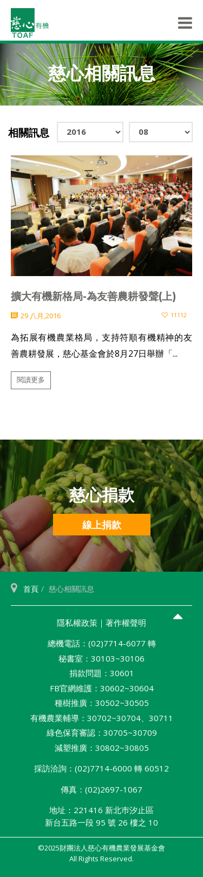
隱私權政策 (77, 622)
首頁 (30, 589)
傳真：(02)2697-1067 (101, 789)
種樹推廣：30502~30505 (102, 702)
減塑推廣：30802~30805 (102, 747)
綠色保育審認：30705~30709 (102, 732)
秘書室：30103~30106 (101, 658)
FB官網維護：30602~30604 (102, 688)
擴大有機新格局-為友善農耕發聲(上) (93, 296)
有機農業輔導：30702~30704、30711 (101, 717)
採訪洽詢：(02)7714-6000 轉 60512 (101, 768)
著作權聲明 (126, 622)
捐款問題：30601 (101, 672)
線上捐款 (101, 524)
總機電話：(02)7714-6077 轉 (102, 643)
